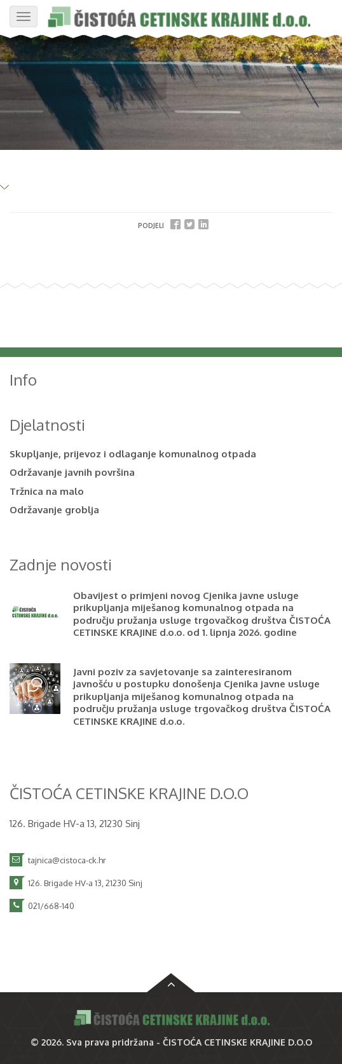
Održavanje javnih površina (72, 472)
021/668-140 (51, 906)
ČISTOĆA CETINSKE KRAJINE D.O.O (237, 1042)
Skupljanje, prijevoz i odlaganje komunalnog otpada (133, 454)
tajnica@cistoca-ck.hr (67, 860)
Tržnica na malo (47, 491)
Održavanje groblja (54, 510)
